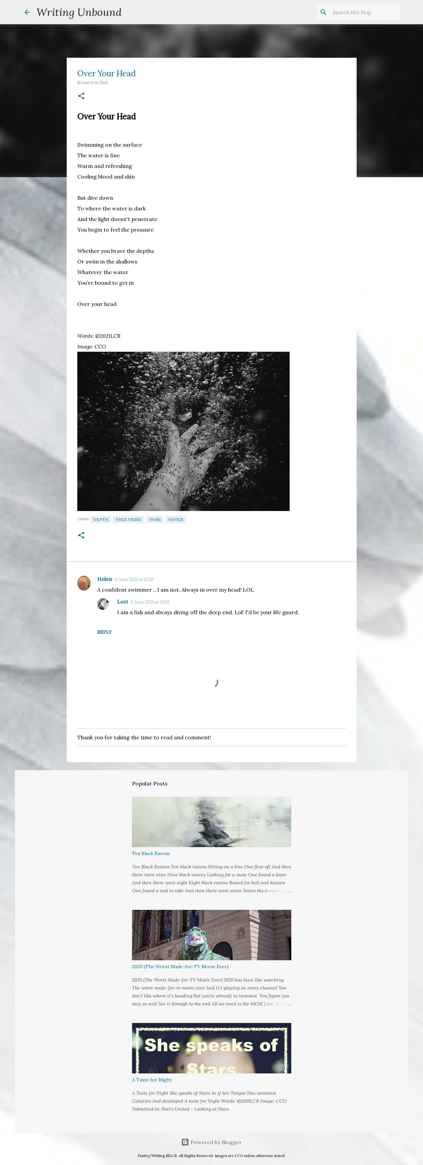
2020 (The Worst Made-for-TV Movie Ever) (180, 967)
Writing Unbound (79, 12)
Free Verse (129, 519)
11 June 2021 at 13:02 (150, 602)
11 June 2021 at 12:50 (134, 579)
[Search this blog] (365, 12)
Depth (100, 519)
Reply (104, 632)
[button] (81, 96)
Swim (155, 519)
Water (175, 519)
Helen (104, 579)
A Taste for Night (152, 1080)
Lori (122, 601)
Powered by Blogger (211, 1142)
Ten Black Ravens (151, 853)
